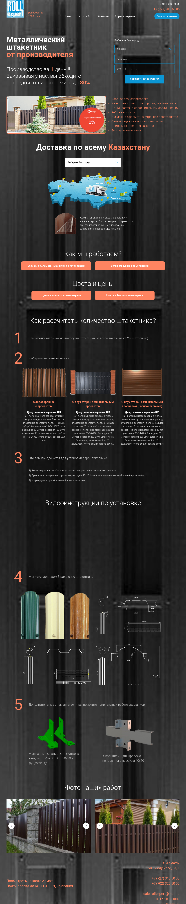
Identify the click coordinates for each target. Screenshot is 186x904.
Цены (69, 16)
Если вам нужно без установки (126, 265)
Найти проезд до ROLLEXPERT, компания (40, 884)
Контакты (103, 16)
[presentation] (11, 823)
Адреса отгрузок (124, 16)
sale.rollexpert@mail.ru (161, 891)
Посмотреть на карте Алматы (31, 878)
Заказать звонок (167, 16)
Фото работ (85, 16)
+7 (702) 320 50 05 (165, 881)
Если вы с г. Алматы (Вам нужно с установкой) (58, 265)
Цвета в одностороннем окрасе (66, 294)
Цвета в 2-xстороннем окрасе (118, 294)
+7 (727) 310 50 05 (166, 9)
